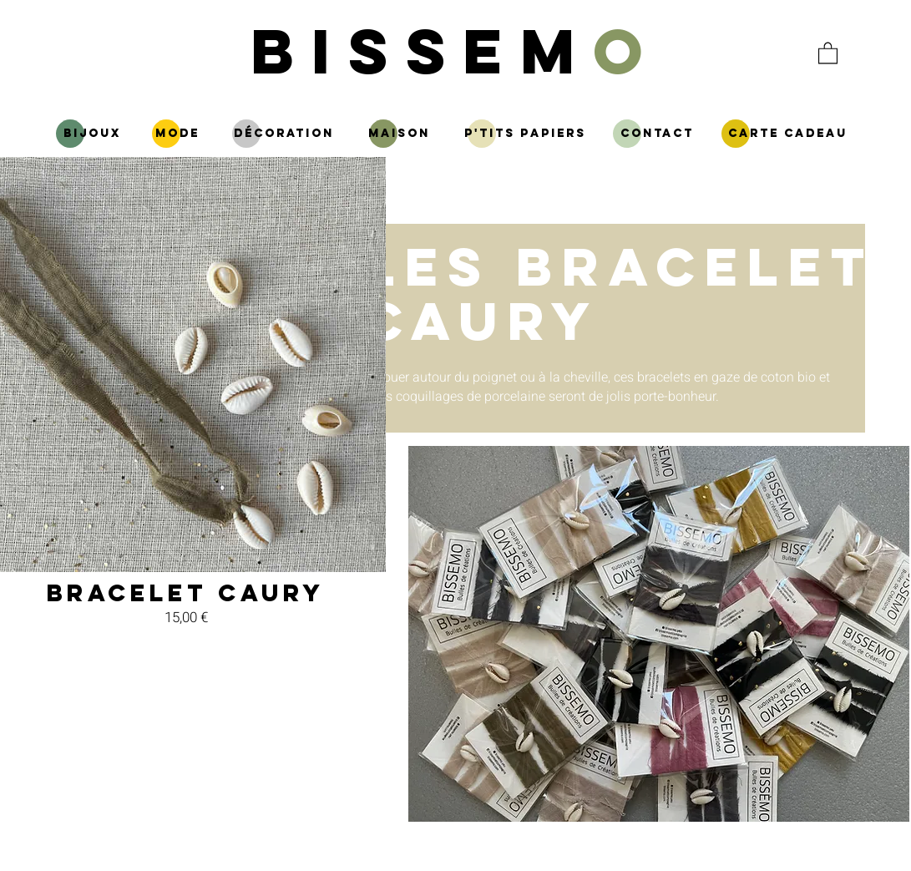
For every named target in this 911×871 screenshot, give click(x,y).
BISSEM (455, 50)
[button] (828, 52)
